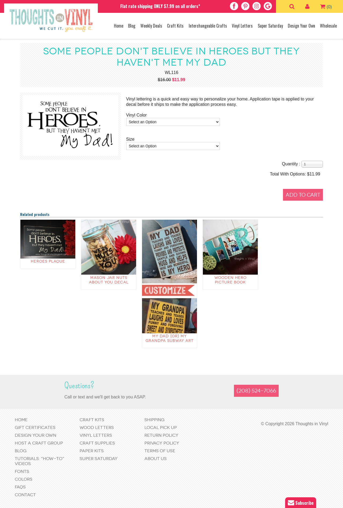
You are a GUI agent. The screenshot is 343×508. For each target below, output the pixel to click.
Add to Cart (303, 195)
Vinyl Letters (242, 26)
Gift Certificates (35, 427)
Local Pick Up (160, 427)
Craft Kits (175, 26)
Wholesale (328, 26)
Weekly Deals (151, 26)
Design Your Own (301, 26)
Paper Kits (92, 450)
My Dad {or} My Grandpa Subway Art (169, 338)
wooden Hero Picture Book (230, 280)
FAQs (20, 487)
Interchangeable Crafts (208, 26)
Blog (131, 26)
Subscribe (301, 502)
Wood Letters (97, 427)
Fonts (22, 471)
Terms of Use (159, 450)
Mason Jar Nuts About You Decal (109, 280)
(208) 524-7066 (256, 391)
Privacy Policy (161, 443)
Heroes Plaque (48, 261)
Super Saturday (270, 26)
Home (118, 26)
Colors (23, 479)
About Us (155, 458)
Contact (25, 494)
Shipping (154, 419)
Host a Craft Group (39, 443)
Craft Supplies (97, 443)
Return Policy (161, 435)
